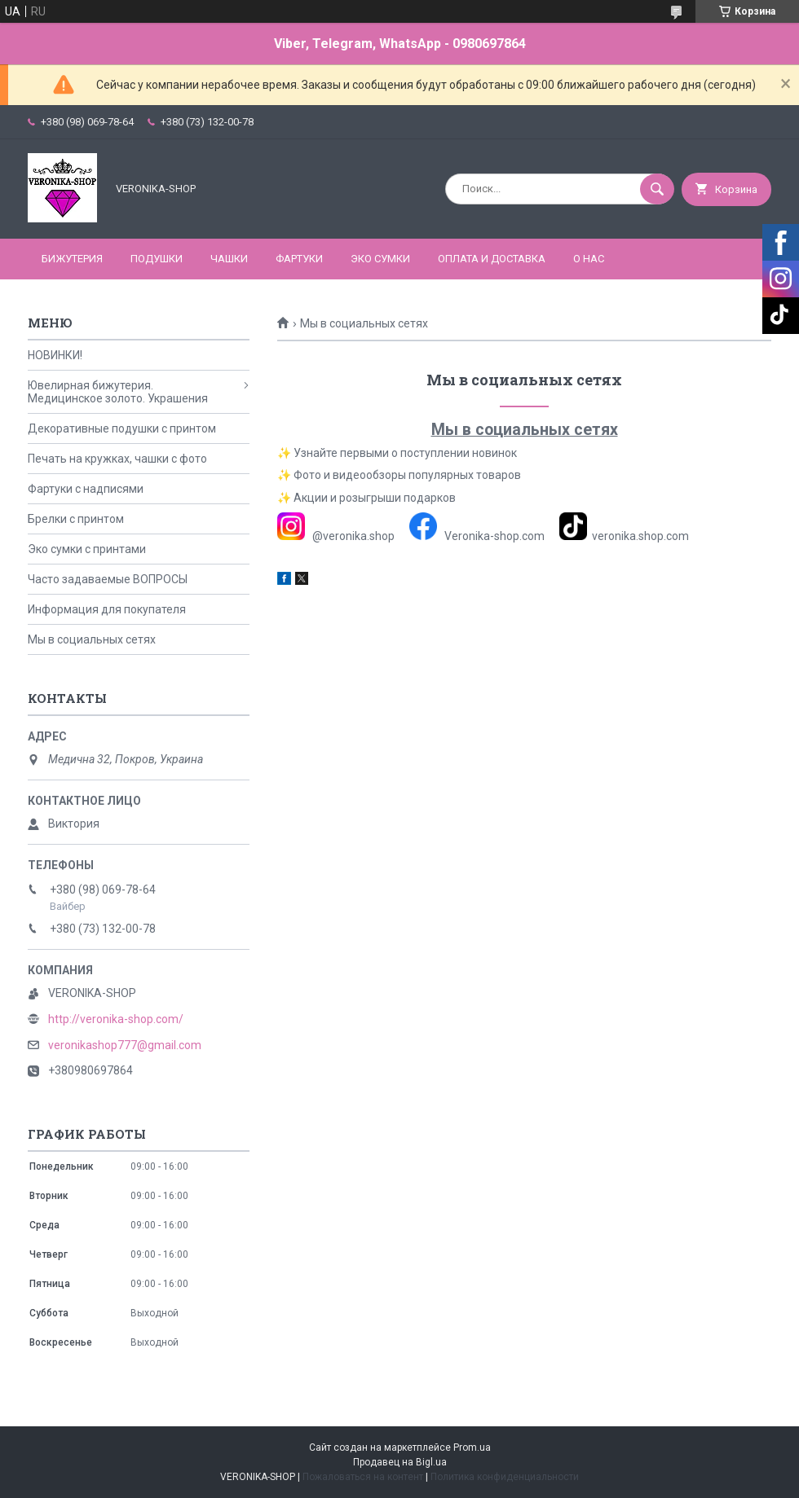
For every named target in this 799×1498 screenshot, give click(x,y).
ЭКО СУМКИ (380, 259)
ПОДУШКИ (156, 259)
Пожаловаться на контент (362, 1477)
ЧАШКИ (229, 259)
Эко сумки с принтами (87, 549)
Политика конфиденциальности (504, 1477)
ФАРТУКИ (299, 259)
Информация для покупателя (107, 609)
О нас (588, 259)
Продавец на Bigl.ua (400, 1462)
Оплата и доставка (491, 259)
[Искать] (657, 189)
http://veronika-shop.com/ (115, 1019)
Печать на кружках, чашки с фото (117, 458)
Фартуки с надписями (85, 488)
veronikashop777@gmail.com (124, 1045)
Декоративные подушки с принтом (122, 428)
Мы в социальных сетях (92, 639)
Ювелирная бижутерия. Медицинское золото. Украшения (118, 392)
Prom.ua (472, 1447)
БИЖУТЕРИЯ (72, 259)
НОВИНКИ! (55, 355)
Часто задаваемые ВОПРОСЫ (108, 579)
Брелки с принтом (76, 518)
